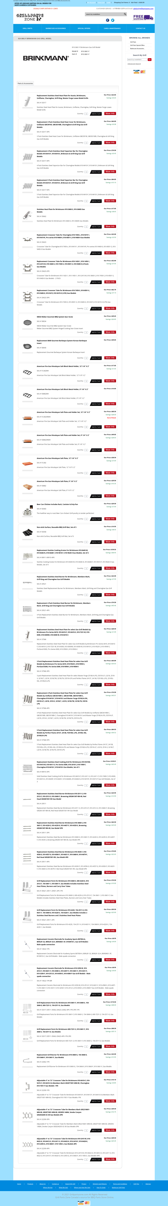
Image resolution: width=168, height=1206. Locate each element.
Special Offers (84, 28)
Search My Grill (70, 1184)
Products (30, 1184)
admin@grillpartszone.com (143, 8)
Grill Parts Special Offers (137, 45)
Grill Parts (27, 28)
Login (109, 2)
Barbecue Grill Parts (118, 1187)
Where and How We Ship (82, 1187)
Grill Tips (136, 1184)
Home (19, 1184)
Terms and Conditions (120, 1184)
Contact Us (140, 28)
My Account (91, 2)
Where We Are (47, 1187)
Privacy (84, 1184)
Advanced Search (134, 64)
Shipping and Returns (100, 1184)
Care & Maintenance (112, 28)
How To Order (101, 1187)
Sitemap (148, 1184)
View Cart (101, 2)
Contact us (55, 1184)
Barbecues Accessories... (137, 48)
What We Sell (63, 1187)
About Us (43, 1184)
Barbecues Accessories (56, 28)
